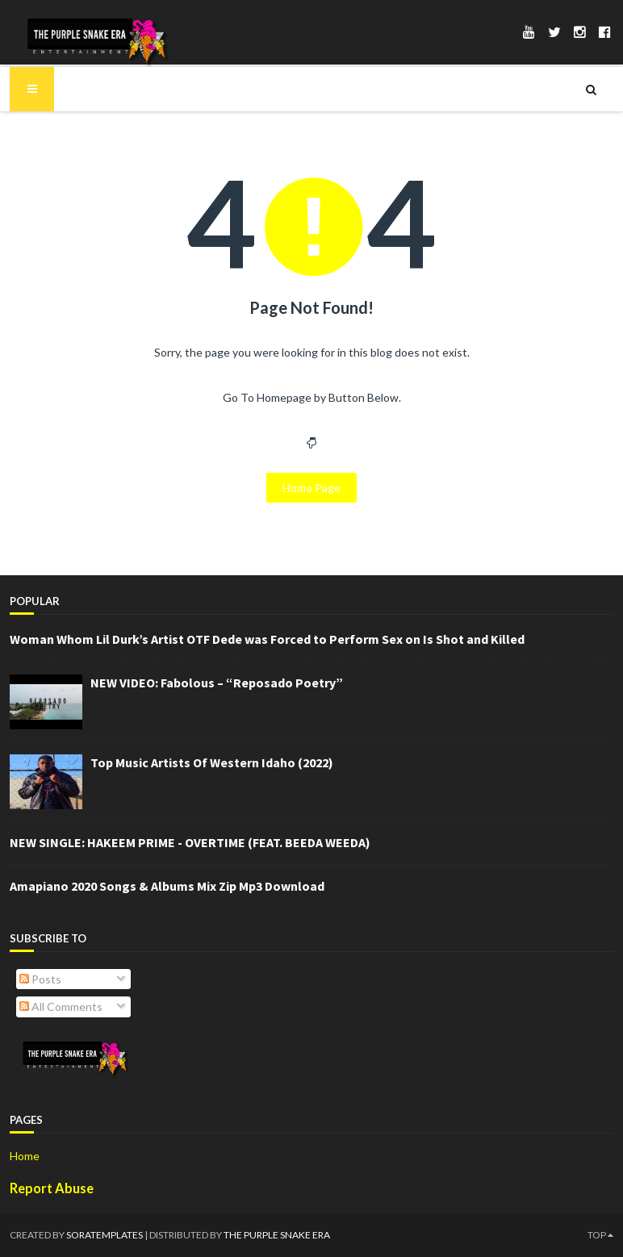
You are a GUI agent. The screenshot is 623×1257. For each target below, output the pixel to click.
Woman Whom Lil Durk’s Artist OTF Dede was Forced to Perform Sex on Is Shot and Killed (267, 639)
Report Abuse (52, 1188)
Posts (40, 979)
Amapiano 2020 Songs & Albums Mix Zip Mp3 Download (167, 886)
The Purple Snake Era (277, 1235)
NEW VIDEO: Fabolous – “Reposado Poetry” (216, 682)
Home (25, 1156)
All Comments (60, 1006)
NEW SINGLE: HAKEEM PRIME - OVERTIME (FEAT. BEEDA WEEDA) (190, 842)
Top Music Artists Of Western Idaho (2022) (211, 762)
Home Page (311, 488)
